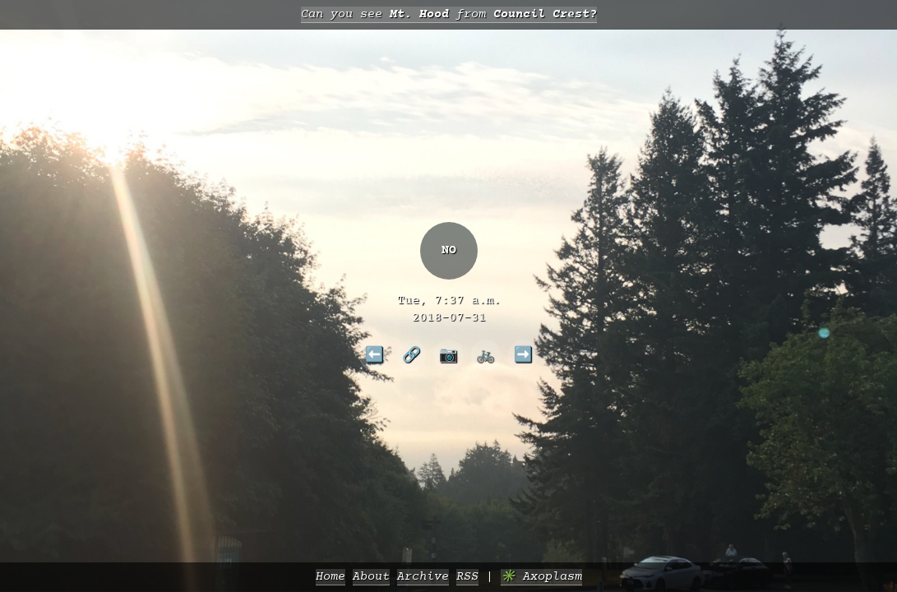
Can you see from (449, 14)
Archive (423, 577)
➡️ (523, 354)
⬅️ (374, 354)
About (371, 577)
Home (330, 577)
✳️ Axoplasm (541, 577)
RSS (467, 577)
